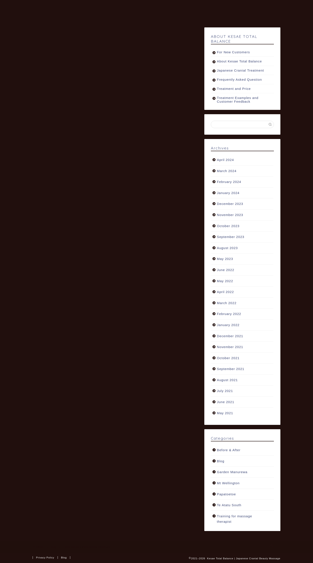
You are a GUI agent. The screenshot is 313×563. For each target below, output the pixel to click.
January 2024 (228, 193)
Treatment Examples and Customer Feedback (237, 100)
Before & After (229, 450)
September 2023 (230, 237)
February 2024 (229, 182)
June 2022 (225, 270)
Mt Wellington (228, 483)
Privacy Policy (45, 557)
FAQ (249, 7)
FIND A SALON (175, 7)
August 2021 (227, 380)
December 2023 (230, 204)
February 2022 (229, 314)
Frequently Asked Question (239, 80)
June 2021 (225, 402)
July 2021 (225, 391)
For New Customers (233, 52)
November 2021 (230, 347)
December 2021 (230, 336)
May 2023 (225, 259)
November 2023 (230, 215)
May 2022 (225, 281)
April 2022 (225, 292)
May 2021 (225, 413)
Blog (43, 36)
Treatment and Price (234, 89)
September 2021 (230, 369)
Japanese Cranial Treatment (240, 70)
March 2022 (226, 303)
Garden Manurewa (232, 472)
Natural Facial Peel (216, 7)
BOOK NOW (101, 15)
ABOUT (96, 7)
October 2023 (228, 226)
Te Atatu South (229, 505)
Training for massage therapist (234, 519)
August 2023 (227, 248)
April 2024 (225, 160)
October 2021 (228, 358)
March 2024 (226, 171)
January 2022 (228, 325)
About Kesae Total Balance (239, 61)
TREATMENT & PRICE (132, 7)
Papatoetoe (226, 494)
